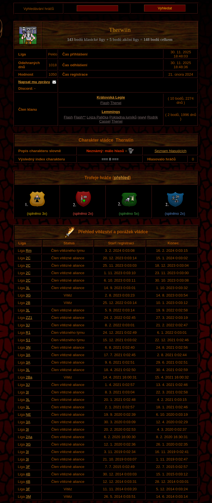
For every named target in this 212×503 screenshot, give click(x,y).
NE (28, 414)
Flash (104, 103)
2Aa (29, 437)
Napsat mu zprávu (34, 82)
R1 (28, 332)
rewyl (142, 117)
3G (28, 295)
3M (28, 496)
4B (28, 474)
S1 (28, 340)
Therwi (115, 103)
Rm (28, 250)
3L (28, 288)
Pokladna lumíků (123, 117)
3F (28, 467)
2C (28, 258)
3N (28, 347)
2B (28, 303)
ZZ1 (29, 318)
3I (27, 392)
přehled (121, 177)
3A (28, 355)
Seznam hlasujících (171, 151)
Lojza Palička (97, 117)
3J (28, 325)
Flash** (80, 117)
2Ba (29, 377)
